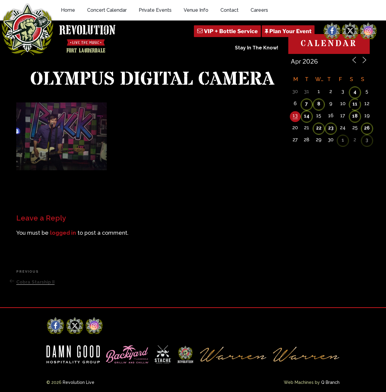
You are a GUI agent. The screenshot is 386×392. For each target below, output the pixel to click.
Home (68, 10)
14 (306, 116)
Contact (229, 10)
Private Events (155, 10)
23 (331, 128)
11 (355, 104)
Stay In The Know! (256, 48)
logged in (63, 233)
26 (367, 128)
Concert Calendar (107, 10)
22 (318, 128)
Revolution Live (78, 382)
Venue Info (196, 10)
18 (355, 116)
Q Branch (330, 382)
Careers (259, 10)
